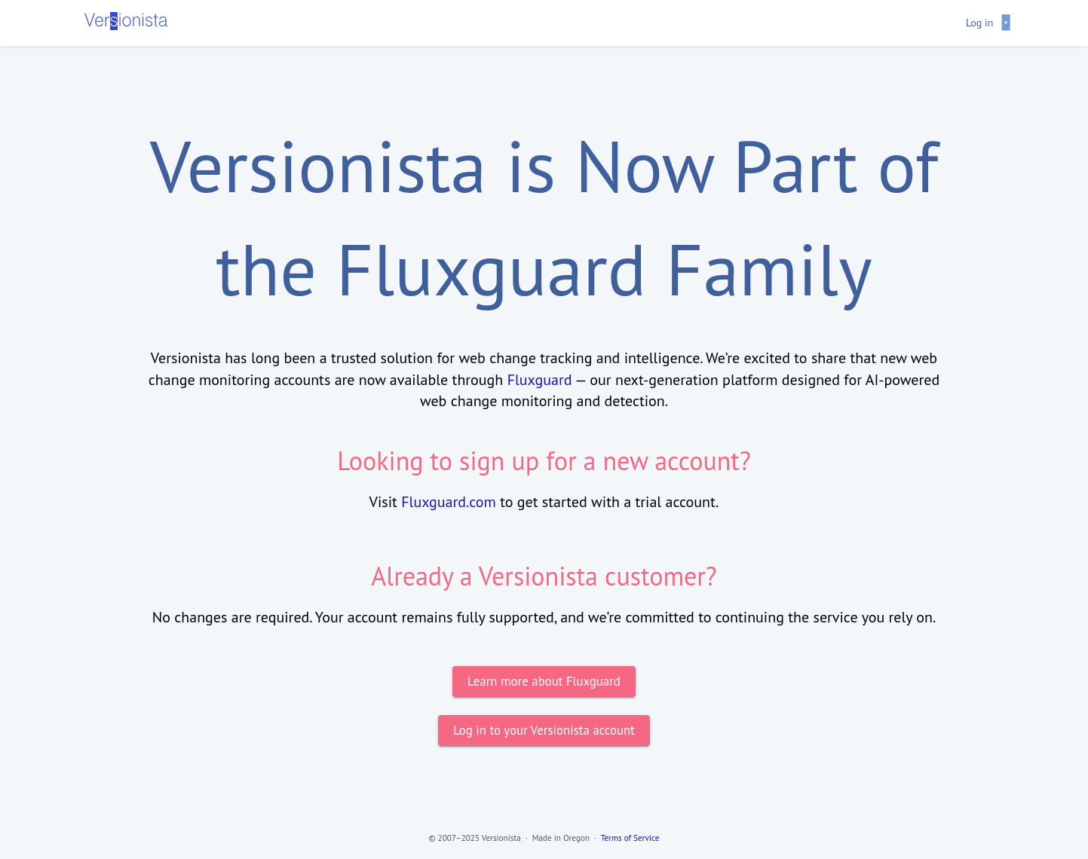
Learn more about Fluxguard (544, 681)
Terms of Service (630, 838)
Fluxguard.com (448, 502)
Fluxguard (539, 380)
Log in (980, 22)
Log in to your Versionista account (544, 730)
